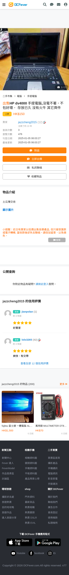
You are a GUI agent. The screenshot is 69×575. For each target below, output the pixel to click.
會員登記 (53, 512)
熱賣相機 (30, 507)
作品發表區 (8, 473)
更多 (63, 384)
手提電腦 (32, 96)
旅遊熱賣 (7, 502)
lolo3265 (31, 339)
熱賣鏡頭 (30, 512)
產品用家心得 (32, 478)
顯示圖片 (8, 209)
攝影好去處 (8, 496)
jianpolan (29, 311)
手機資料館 (31, 468)
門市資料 (30, 496)
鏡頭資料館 (31, 463)
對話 (34, 150)
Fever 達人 (8, 463)
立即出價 (34, 158)
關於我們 (53, 496)
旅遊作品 (7, 512)
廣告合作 (53, 507)
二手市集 (7, 96)
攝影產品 (53, 463)
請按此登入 (42, 284)
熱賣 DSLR (31, 517)
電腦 (19, 96)
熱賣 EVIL (30, 522)
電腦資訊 (53, 473)
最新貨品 (30, 502)
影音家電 (53, 478)
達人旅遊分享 (9, 517)
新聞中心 (7, 458)
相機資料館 (31, 458)
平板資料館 (31, 473)
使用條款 (53, 517)
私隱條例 (53, 522)
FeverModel (8, 468)
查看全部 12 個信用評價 (34, 363)
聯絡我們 (53, 502)
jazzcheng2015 (32, 122)
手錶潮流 (53, 483)
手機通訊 (53, 468)
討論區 (5, 478)
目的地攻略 (8, 507)
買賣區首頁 (54, 458)
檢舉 (57, 240)
